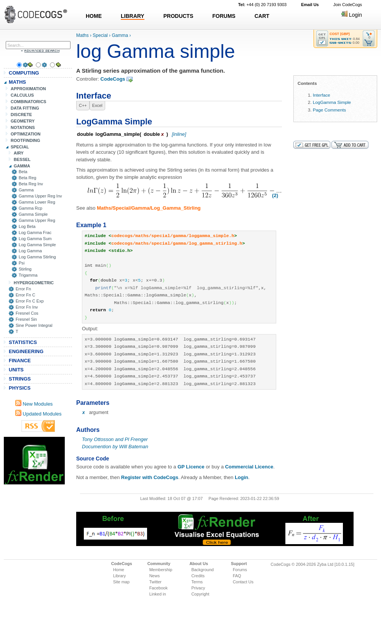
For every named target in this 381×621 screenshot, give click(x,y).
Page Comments (329, 109)
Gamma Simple (33, 214)
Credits (198, 575)
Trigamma (28, 275)
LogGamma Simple (332, 102)
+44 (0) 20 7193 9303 (262, 4)
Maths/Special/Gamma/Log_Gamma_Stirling (148, 208)
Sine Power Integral (34, 325)
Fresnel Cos (27, 313)
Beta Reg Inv (31, 184)
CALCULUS (22, 95)
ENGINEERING (26, 351)
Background (202, 569)
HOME (94, 16)
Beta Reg (27, 177)
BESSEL (22, 159)
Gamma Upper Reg (37, 220)
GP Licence (191, 467)
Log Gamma (30, 250)
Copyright (200, 594)
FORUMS (223, 16)
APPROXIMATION (28, 88)
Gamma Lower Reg (37, 202)
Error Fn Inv (27, 307)
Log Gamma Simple (37, 244)
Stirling (25, 269)
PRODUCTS (178, 16)
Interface (321, 94)
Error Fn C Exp (30, 301)
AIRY (19, 153)
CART (262, 16)
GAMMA (22, 166)
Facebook (158, 588)
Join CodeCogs (347, 4)
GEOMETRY (23, 121)
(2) (275, 195)
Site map (121, 582)
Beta (23, 171)
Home (118, 569)
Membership (161, 569)
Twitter (155, 582)
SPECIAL (20, 147)
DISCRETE (21, 114)
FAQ (237, 575)
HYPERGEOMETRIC (34, 282)
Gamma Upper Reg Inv (40, 196)
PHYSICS (19, 388)
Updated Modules (38, 414)
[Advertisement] (34, 460)
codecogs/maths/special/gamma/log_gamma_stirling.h (176, 243)
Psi (21, 263)
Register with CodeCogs (149, 477)
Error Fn (23, 289)
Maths (82, 35)
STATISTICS (23, 342)
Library (119, 575)
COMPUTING (24, 73)
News (154, 575)
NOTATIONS (23, 127)
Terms (197, 582)
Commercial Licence (249, 467)
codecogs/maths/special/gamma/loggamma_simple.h (172, 236)
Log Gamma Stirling (37, 257)
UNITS (16, 370)
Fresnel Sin (26, 319)
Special (100, 35)
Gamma (26, 190)
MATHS (17, 82)
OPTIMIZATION (25, 134)
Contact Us (243, 582)
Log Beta (27, 226)
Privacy (198, 588)
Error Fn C (25, 295)
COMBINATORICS (28, 101)
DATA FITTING (25, 108)
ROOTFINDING (25, 140)
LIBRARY (132, 16)
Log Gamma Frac (35, 232)
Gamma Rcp (30, 208)
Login (351, 15)
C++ (83, 105)
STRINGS (20, 379)
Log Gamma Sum (35, 238)
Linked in (157, 594)
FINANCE (20, 360)
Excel (97, 105)
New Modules (34, 404)
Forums (240, 569)
